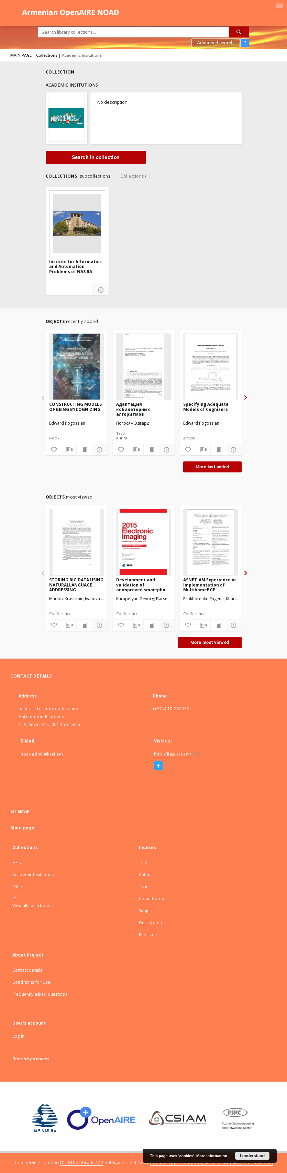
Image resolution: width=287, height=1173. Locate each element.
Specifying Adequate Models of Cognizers (206, 406)
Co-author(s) (151, 899)
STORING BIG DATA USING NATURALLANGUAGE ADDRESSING (76, 584)
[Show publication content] (84, 449)
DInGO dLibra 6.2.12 (81, 1162)
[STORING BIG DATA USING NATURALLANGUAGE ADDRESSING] (76, 542)
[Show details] (100, 290)
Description (150, 923)
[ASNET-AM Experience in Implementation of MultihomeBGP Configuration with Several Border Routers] (211, 542)
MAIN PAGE (21, 55)
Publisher (148, 935)
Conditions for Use (31, 982)
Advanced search (215, 42)
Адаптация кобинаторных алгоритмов (133, 409)
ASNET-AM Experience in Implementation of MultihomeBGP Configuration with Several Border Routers (209, 584)
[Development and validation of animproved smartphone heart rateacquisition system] (144, 542)
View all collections (31, 905)
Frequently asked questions (39, 994)
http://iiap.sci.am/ (172, 754)
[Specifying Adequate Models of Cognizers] (211, 367)
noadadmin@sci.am (42, 754)
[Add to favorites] (53, 449)
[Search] (239, 31)
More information (211, 1156)
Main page (22, 828)
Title (143, 862)
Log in (18, 1036)
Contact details (27, 970)
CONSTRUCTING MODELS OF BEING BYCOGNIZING (75, 406)
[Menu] (279, 5)
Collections (46, 55)
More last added (212, 466)
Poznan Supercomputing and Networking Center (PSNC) (211, 1162)
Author (146, 875)
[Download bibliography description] (68, 449)
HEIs (16, 862)
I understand (252, 1155)
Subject (146, 911)
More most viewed (209, 642)
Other (18, 887)
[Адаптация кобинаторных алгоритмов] (144, 367)
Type (144, 887)
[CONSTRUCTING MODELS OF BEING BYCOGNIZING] (76, 367)
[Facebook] (158, 766)
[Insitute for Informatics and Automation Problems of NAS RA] (77, 223)
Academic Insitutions (33, 875)
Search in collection (96, 157)
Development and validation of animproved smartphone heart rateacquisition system (143, 584)
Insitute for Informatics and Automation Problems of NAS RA (75, 266)
